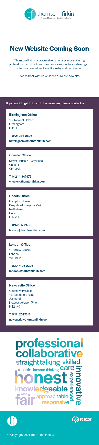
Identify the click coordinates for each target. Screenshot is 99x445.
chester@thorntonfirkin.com (27, 181)
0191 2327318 (21, 314)
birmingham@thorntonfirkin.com (30, 141)
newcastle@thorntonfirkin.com (29, 319)
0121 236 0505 (22, 136)
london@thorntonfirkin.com (27, 271)
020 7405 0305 (22, 265)
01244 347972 (21, 176)
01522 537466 (22, 225)
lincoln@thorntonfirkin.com (27, 230)
